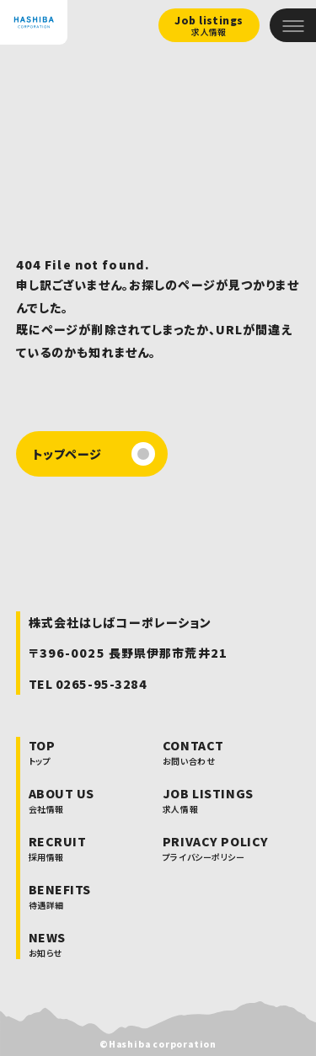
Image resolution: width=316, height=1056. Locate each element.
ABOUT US (61, 800)
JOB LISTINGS (216, 800)
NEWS (61, 944)
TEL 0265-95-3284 (88, 683)
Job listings (209, 26)
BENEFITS (61, 896)
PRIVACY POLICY (216, 848)
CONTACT (216, 752)
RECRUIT (61, 848)
